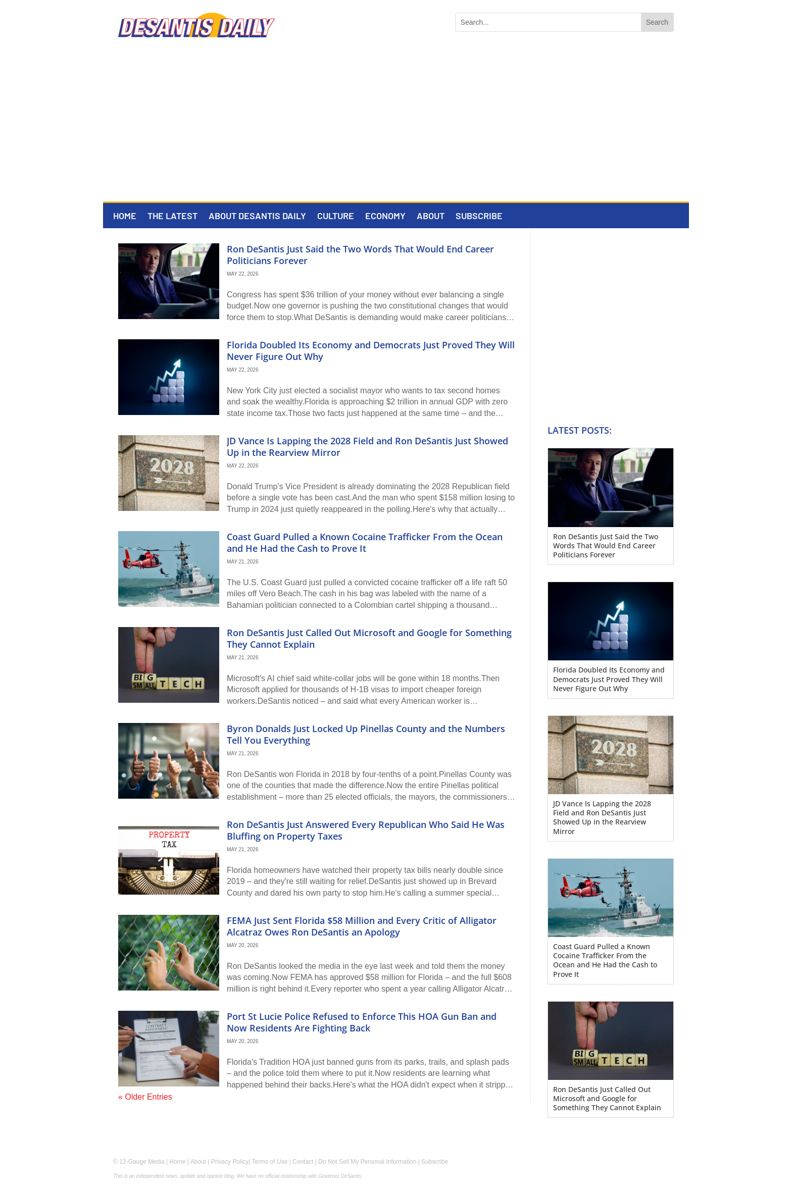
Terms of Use (270, 1161)
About (430, 216)
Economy (385, 216)
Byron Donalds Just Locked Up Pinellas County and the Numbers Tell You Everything (366, 734)
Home (124, 216)
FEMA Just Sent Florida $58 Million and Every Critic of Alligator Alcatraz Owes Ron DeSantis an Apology (362, 926)
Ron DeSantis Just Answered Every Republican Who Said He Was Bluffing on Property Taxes (366, 830)
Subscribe (479, 216)
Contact (302, 1161)
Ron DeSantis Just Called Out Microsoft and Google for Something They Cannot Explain (369, 638)
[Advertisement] (396, 125)
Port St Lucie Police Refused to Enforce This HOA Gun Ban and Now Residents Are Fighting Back (362, 1022)
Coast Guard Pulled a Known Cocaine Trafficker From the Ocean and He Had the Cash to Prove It (365, 542)
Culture (335, 216)
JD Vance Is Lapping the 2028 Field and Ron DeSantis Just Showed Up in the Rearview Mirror (367, 446)
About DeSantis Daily (257, 216)
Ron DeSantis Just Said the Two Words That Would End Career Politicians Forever (360, 255)
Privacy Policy (230, 1161)
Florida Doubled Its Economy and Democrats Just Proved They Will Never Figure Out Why (371, 350)
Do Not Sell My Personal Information (367, 1161)
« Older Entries (145, 1097)
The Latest (172, 216)
